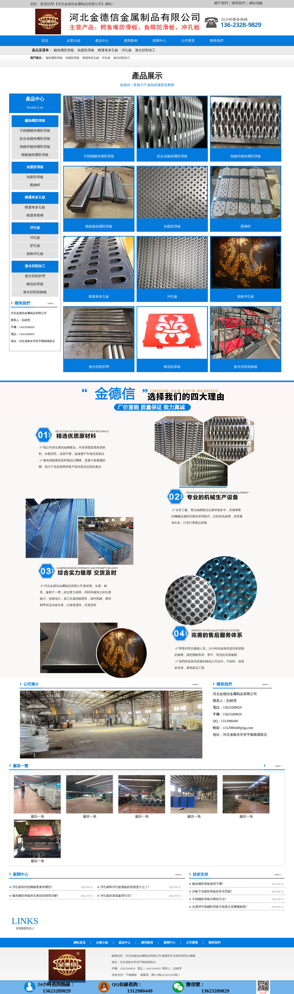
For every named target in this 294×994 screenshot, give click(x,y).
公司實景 (188, 40)
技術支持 (200, 874)
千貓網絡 (131, 974)
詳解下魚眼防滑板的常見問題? (212, 891)
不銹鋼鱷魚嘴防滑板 (35, 130)
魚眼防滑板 (85, 50)
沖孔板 (127, 50)
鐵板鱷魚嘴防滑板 (35, 154)
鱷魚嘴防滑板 (64, 50)
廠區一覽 (20, 766)
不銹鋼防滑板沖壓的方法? (209, 899)
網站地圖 (256, 3)
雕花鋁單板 (35, 284)
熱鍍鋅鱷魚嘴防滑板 (35, 146)
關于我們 (221, 3)
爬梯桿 (35, 185)
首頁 (44, 40)
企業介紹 (73, 40)
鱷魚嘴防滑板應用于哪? (207, 883)
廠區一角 (37, 816)
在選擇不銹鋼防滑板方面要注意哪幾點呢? (219, 906)
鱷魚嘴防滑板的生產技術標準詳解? (35, 895)
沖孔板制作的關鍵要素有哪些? (32, 887)
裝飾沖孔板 (35, 253)
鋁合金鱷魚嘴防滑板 (35, 138)
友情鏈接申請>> (25, 928)
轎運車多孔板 (108, 50)
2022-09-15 (87, 887)
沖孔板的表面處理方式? (115, 895)
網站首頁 (79, 942)
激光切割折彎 (35, 276)
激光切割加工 (145, 50)
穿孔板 (35, 245)
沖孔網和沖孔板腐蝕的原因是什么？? (124, 887)
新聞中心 (159, 40)
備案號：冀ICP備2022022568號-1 (160, 974)
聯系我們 (238, 3)
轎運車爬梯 (35, 215)
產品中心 (102, 40)
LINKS (25, 921)
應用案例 (130, 40)
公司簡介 (31, 684)
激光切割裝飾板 (35, 292)
